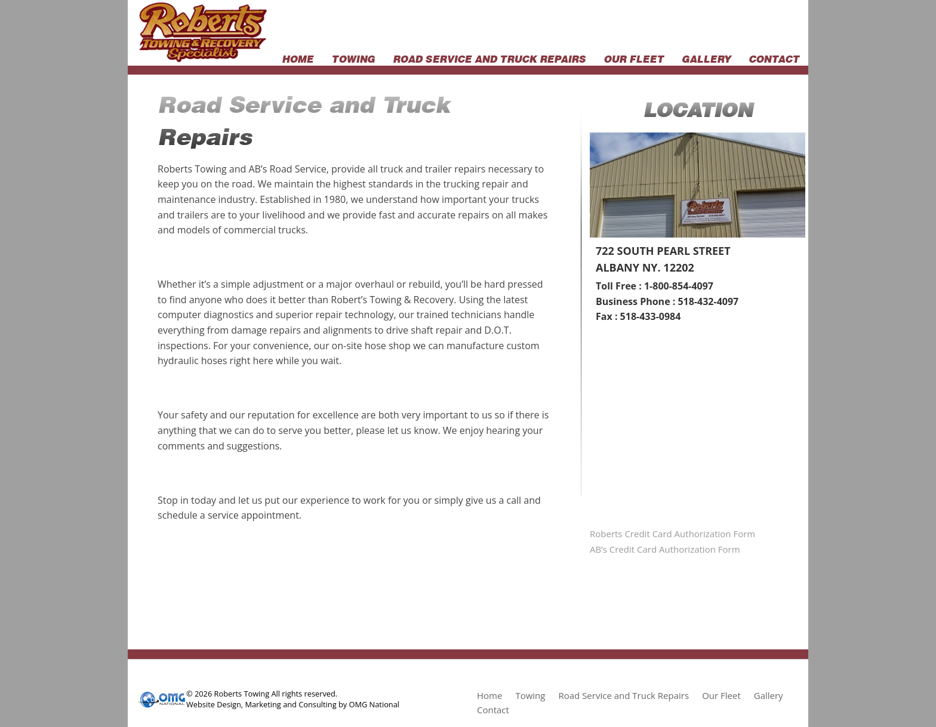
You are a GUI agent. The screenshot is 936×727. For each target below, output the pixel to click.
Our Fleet (634, 58)
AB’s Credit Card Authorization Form (665, 549)
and (289, 704)
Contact (774, 58)
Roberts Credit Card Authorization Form (672, 534)
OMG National (374, 704)
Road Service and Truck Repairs (489, 58)
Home (297, 58)
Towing (353, 58)
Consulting (317, 704)
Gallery (706, 58)
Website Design (213, 704)
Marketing (263, 704)
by (343, 704)
